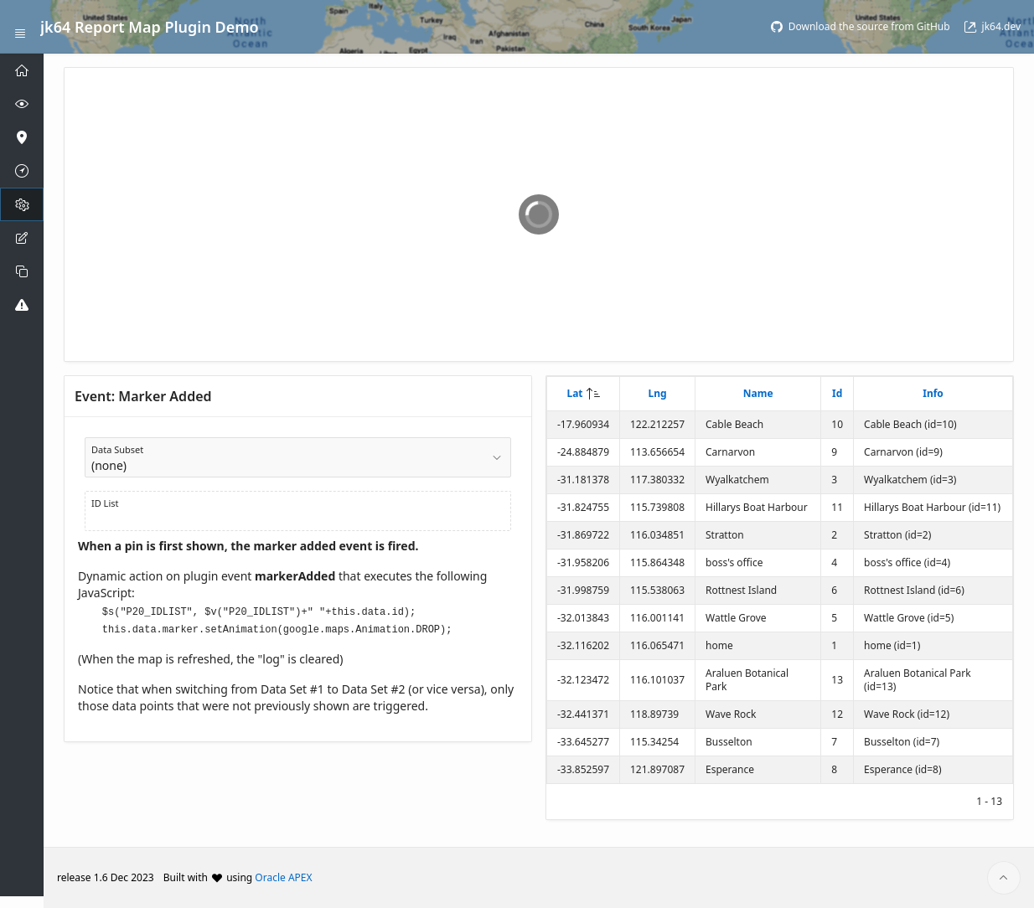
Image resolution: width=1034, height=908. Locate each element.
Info (933, 393)
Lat (574, 393)
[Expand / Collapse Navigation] (20, 27)
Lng (657, 393)
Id (837, 393)
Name (758, 393)
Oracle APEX (283, 877)
